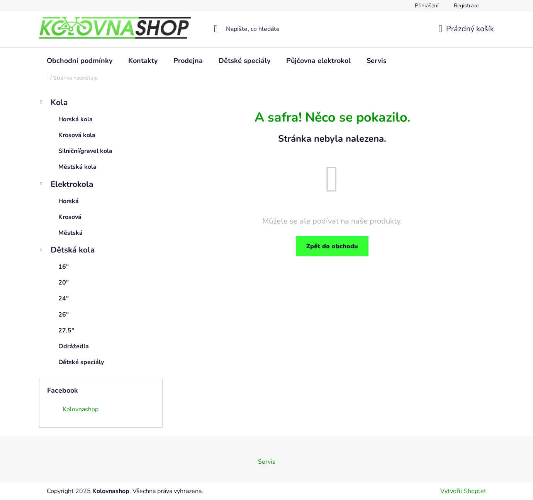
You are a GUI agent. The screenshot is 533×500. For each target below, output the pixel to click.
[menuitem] (79, 60)
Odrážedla (73, 346)
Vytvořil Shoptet (463, 491)
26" (63, 314)
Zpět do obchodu (332, 246)
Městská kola (77, 167)
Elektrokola (66, 185)
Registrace (466, 5)
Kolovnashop (80, 409)
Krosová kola (76, 135)
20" (63, 282)
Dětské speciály (81, 362)
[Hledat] (266, 29)
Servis (266, 462)
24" (63, 298)
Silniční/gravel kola (85, 151)
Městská (70, 233)
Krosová (69, 217)
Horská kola (75, 119)
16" (63, 267)
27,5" (66, 330)
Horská (68, 201)
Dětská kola (67, 250)
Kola (53, 103)
